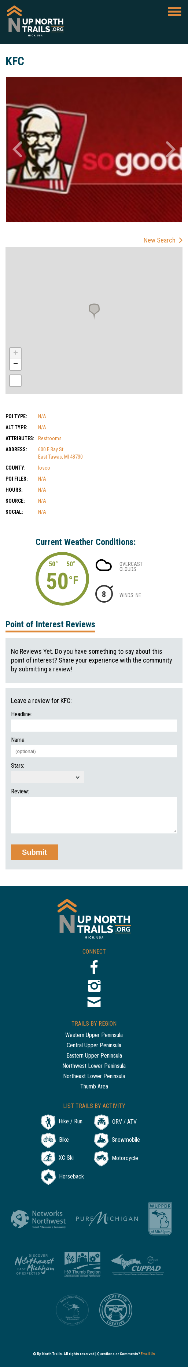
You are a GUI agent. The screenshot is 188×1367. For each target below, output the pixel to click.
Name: (18, 740)
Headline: (21, 714)
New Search (160, 240)
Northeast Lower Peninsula (94, 1076)
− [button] (15, 364)
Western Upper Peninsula (94, 1035)
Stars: (17, 766)
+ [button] (15, 353)
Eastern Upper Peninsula (94, 1056)
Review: (20, 791)
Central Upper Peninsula (94, 1046)
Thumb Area (94, 1087)
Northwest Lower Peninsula (94, 1066)
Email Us (148, 1354)
